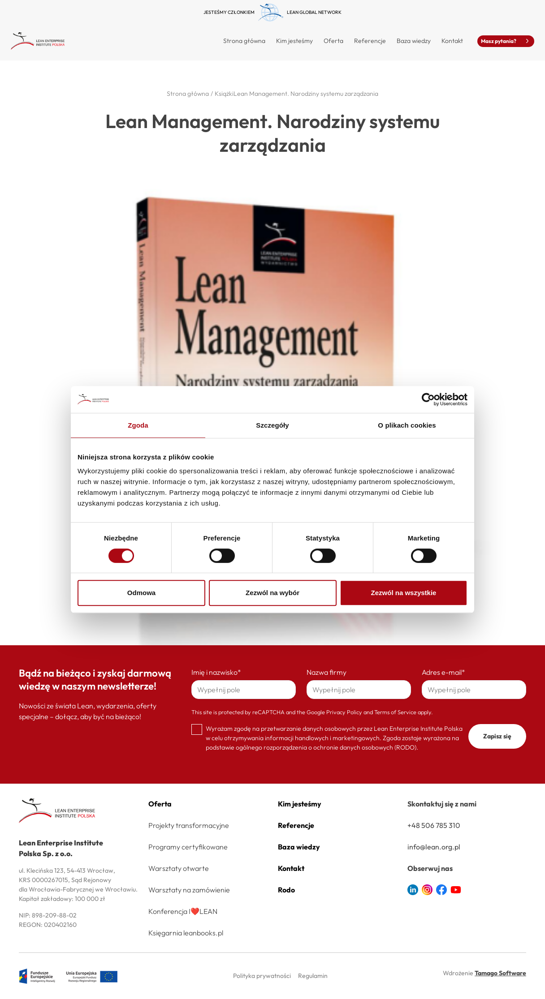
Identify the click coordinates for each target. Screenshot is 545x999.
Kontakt (452, 41)
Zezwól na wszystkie (404, 592)
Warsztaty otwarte (178, 868)
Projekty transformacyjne (188, 825)
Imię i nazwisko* (216, 672)
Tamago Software (500, 973)
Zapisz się (497, 736)
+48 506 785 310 (433, 825)
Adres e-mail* (443, 672)
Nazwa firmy (326, 672)
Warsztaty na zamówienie (189, 889)
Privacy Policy (344, 712)
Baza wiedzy (414, 41)
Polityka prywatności (262, 976)
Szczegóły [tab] (272, 425)
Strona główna (244, 41)
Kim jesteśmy (294, 41)
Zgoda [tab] (138, 425)
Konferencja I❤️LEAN (182, 911)
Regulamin (313, 976)
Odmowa (141, 592)
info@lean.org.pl (433, 846)
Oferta (160, 803)
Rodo (286, 889)
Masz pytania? (506, 41)
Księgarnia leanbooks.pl (185, 932)
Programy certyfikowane (188, 846)
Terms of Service (395, 712)
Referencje (370, 41)
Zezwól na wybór (272, 592)
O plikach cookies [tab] (407, 425)
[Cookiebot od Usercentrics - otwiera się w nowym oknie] (428, 399)
